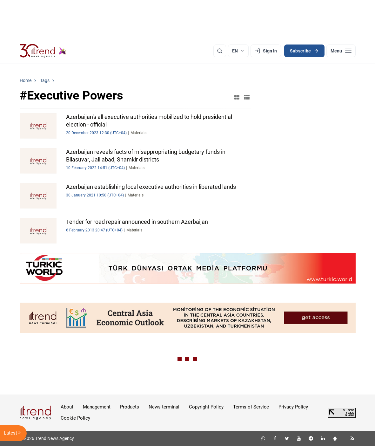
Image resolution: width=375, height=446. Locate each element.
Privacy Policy (293, 407)
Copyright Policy (206, 407)
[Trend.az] (43, 51)
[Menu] (341, 51)
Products (129, 407)
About (67, 407)
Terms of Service (251, 407)
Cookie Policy (75, 418)
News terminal (164, 407)
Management (96, 407)
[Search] (219, 51)
